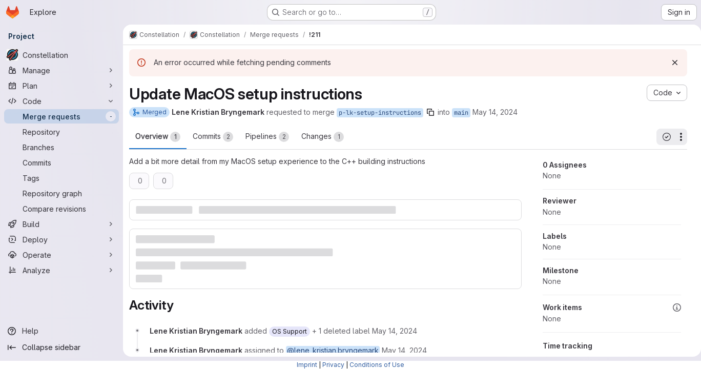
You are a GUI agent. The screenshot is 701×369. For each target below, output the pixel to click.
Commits (213, 137)
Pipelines (267, 137)
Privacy (333, 364)
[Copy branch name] (430, 112)
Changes (322, 137)
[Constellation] (61, 55)
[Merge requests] (61, 116)
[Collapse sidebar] (61, 347)
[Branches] (61, 147)
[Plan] (61, 85)
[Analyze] (61, 270)
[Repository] (61, 132)
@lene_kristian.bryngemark (333, 349)
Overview (157, 137)
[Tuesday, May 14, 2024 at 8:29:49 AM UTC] (394, 330)
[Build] (61, 224)
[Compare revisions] (61, 208)
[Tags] (61, 178)
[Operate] (61, 255)
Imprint (307, 364)
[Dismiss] (671, 62)
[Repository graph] (61, 193)
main (461, 113)
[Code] (61, 101)
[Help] (61, 331)
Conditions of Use (376, 364)
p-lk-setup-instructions (380, 113)
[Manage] (61, 70)
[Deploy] (61, 239)
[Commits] (61, 162)
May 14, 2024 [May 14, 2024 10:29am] (495, 112)
